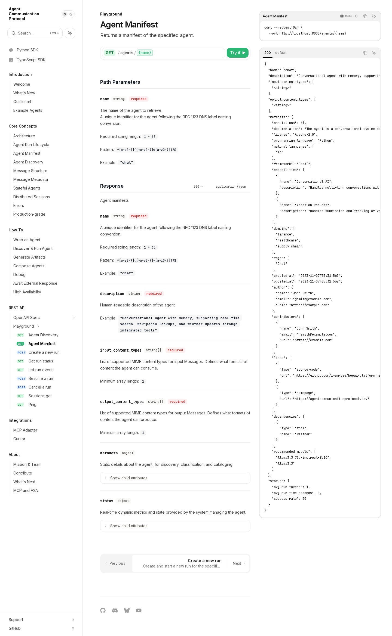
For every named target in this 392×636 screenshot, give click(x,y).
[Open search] (35, 33)
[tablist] (310, 53)
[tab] (267, 52)
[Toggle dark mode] (68, 14)
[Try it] (238, 53)
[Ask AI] (374, 16)
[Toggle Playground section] (43, 326)
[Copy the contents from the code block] (365, 16)
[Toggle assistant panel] (70, 33)
